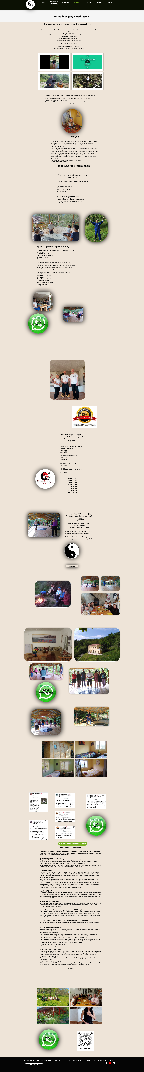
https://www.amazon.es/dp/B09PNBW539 (67, 887)
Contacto (72, 566)
